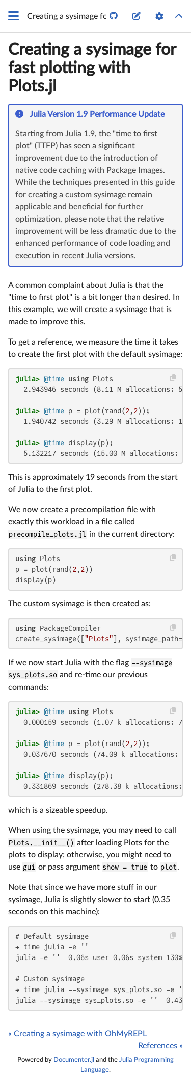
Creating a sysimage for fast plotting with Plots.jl (92, 68)
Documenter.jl (73, 1060)
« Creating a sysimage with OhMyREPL (77, 1034)
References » (160, 1046)
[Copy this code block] (173, 377)
